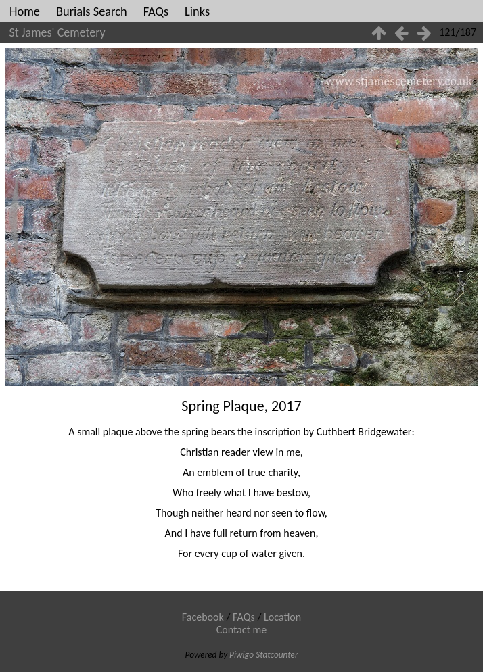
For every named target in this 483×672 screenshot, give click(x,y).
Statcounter (277, 655)
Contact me (241, 629)
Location (282, 616)
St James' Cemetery (57, 32)
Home (24, 11)
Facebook (203, 616)
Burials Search (91, 11)
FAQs (155, 11)
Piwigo (241, 655)
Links (197, 11)
